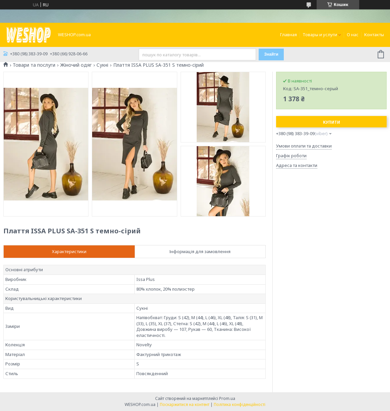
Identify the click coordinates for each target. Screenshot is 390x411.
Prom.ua (227, 398)
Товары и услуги (320, 35)
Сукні (102, 65)
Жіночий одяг (76, 65)
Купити (331, 122)
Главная (288, 35)
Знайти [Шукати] (271, 54)
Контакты (374, 35)
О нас (353, 35)
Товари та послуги (34, 65)
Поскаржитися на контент (184, 404)
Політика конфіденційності (239, 404)
